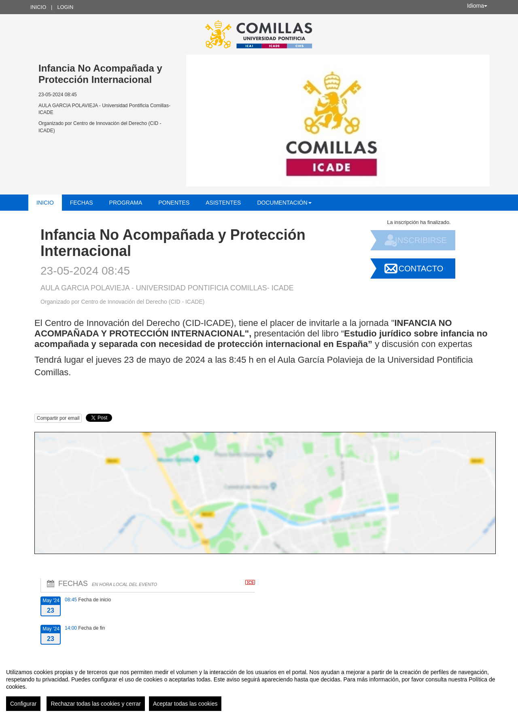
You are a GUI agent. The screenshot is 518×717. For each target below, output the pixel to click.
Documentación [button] (284, 202)
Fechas (81, 202)
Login (65, 7)
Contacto (421, 268)
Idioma (477, 5)
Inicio (38, 7)
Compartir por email (58, 418)
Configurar (23, 703)
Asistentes (223, 202)
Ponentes (173, 202)
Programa (125, 202)
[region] (259, 686)
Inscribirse (421, 240)
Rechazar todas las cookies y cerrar (96, 703)
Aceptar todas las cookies (185, 703)
